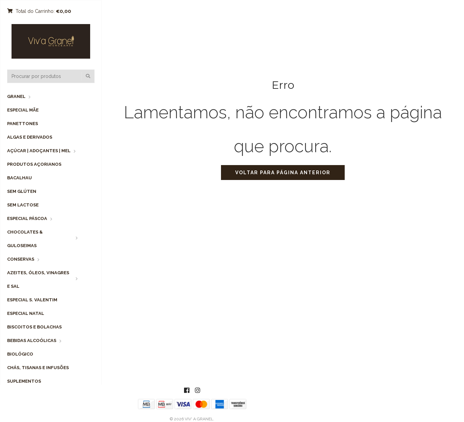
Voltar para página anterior (282, 172)
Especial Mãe (23, 110)
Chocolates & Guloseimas (25, 238)
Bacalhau (19, 177)
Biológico (20, 354)
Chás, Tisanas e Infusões (38, 367)
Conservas (20, 259)
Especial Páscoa (27, 218)
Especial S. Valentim (32, 299)
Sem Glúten (21, 191)
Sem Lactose (23, 204)
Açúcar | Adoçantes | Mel (38, 150)
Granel (16, 96)
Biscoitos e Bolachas (34, 326)
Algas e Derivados (29, 137)
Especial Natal (25, 313)
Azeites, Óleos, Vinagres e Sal (38, 279)
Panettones (22, 123)
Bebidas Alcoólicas (31, 340)
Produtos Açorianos (34, 164)
